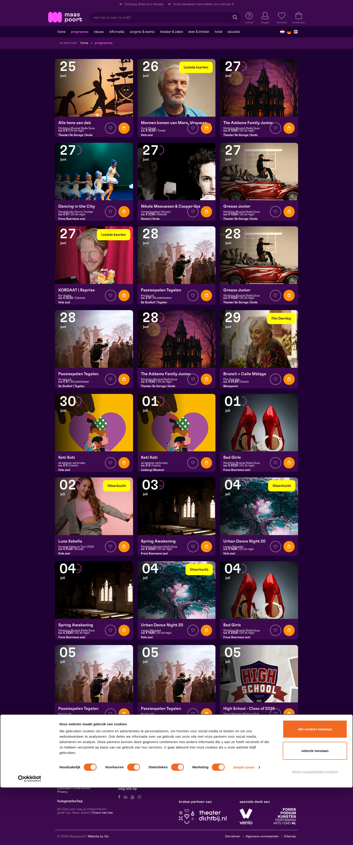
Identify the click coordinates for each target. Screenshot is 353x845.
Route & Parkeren (69, 760)
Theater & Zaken (171, 32)
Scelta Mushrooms (272, 767)
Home (62, 32)
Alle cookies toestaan (315, 786)
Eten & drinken (198, 32)
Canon (266, 760)
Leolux (278, 760)
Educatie (234, 32)
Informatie (116, 32)
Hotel (218, 32)
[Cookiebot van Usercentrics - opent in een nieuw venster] (29, 835)
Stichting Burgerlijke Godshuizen (263, 770)
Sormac (261, 763)
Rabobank (277, 763)
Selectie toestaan (315, 808)
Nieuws (99, 32)
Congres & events (142, 32)
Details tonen (243, 824)
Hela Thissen (250, 760)
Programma (79, 32)
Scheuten (246, 763)
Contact (63, 756)
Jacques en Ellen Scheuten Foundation (267, 756)
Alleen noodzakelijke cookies (315, 829)
